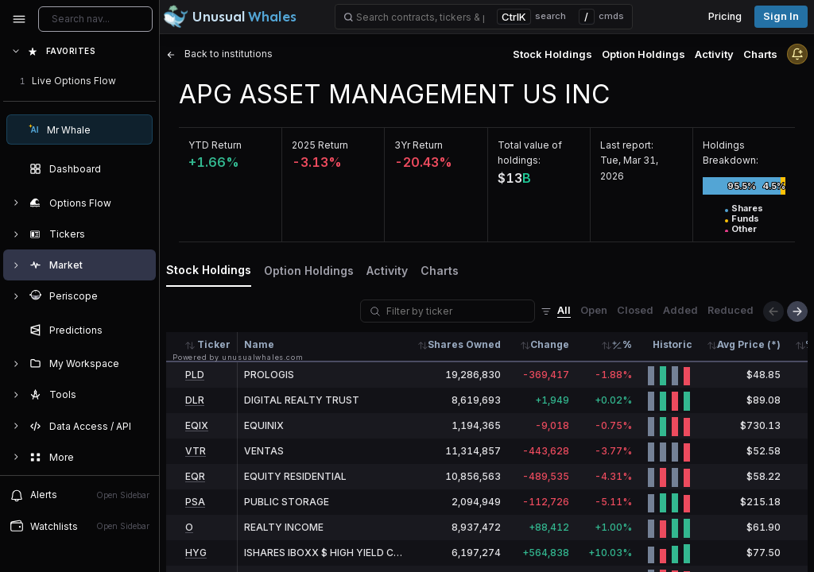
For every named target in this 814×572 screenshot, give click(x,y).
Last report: (626, 145)
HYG (196, 552)
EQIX (196, 425)
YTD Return (215, 145)
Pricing (725, 16)
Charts (760, 54)
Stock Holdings (552, 54)
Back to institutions (219, 54)
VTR (195, 451)
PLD (194, 375)
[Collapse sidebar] (19, 19)
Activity (714, 54)
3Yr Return (418, 145)
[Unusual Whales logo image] (230, 17)
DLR (194, 400)
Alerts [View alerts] (79, 495)
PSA (195, 502)
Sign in (781, 16)
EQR (195, 476)
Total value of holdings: (530, 152)
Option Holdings (643, 54)
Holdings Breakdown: (730, 152)
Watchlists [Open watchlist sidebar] (79, 526)
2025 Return (320, 145)
